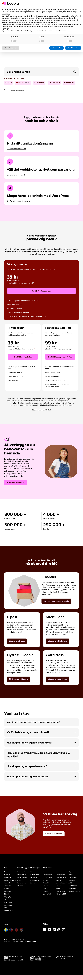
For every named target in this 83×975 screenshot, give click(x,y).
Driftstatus (20, 873)
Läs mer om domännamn (16, 149)
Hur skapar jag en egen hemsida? (27, 764)
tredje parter (38, 16)
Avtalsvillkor (8, 881)
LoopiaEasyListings (62, 881)
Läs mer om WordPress (57, 677)
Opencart (72, 870)
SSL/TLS (72, 879)
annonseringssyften (46, 20)
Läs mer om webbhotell (16, 175)
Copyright (7, 890)
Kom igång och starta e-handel (56, 599)
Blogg (6, 873)
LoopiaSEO (60, 879)
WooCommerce (74, 890)
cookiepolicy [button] (6, 14)
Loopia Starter (61, 890)
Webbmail (20, 884)
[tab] (41, 90)
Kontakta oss (21, 881)
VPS (70, 881)
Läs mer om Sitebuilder (57, 639)
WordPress (73, 887)
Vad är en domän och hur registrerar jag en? (33, 720)
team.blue (21, 958)
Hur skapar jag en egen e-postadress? (29, 741)
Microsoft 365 (61, 892)
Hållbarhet (7, 876)
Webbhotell (73, 884)
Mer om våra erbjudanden (14, 90)
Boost (45, 870)
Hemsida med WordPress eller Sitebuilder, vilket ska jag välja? (38, 753)
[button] (74, 71)
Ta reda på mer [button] (10, 48)
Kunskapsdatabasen (53, 832)
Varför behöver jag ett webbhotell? (28, 730)
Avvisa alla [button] (57, 48)
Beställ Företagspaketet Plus (60, 356)
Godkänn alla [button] (73, 48)
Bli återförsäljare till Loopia (34, 873)
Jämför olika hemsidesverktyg (18, 201)
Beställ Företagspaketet (41, 291)
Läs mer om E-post (17, 639)
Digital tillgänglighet (8, 894)
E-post (45, 879)
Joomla (45, 887)
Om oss (7, 870)
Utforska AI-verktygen (15, 481)
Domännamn (47, 873)
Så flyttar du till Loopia (18, 677)
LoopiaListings (61, 876)
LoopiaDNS (47, 892)
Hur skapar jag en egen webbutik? (27, 774)
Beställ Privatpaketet (23, 356)
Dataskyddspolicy (10, 879)
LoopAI (45, 890)
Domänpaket (47, 876)
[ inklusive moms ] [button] (18, 940)
